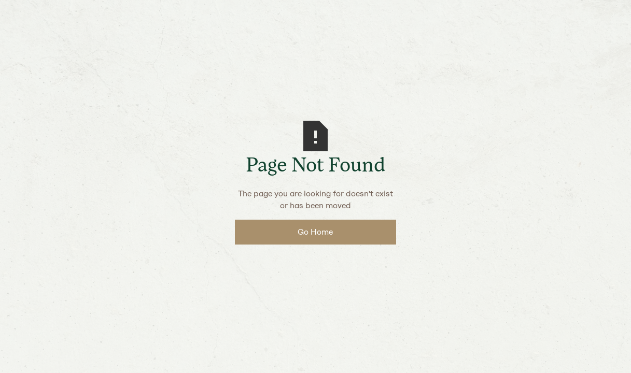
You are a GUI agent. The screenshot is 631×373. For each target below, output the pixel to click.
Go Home (315, 232)
